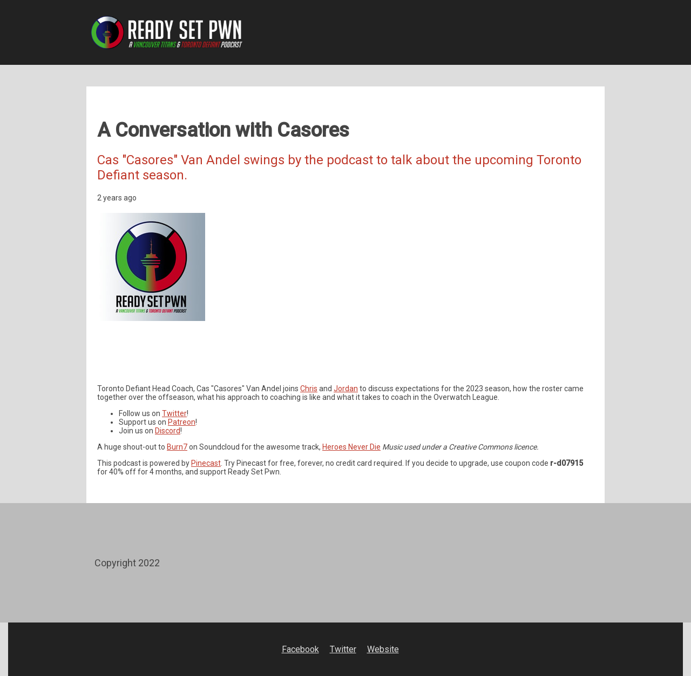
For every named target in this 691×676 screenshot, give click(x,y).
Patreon (181, 422)
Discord (167, 430)
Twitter (174, 413)
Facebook (300, 649)
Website (383, 649)
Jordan (346, 388)
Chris (308, 388)
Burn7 (177, 447)
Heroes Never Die (351, 447)
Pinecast (206, 463)
